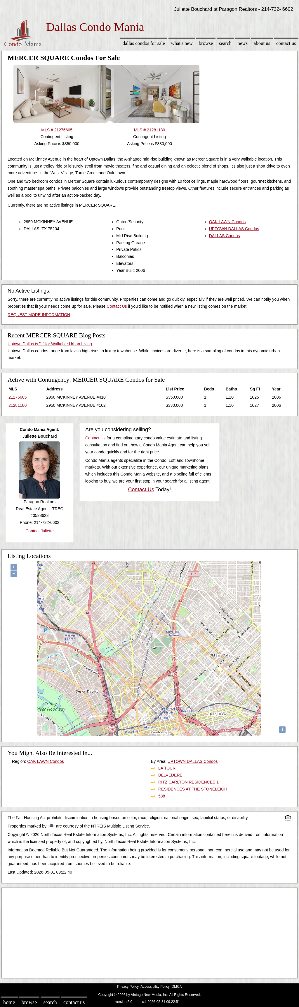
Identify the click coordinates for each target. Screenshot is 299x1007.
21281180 (17, 405)
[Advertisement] (149, 931)
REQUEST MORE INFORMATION (39, 314)
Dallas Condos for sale (144, 43)
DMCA (177, 987)
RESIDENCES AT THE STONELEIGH (192, 789)
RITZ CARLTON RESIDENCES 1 (188, 782)
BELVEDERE (170, 775)
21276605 (17, 397)
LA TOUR (166, 768)
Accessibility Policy (155, 987)
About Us (262, 43)
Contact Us (286, 43)
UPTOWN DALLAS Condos (234, 228)
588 (161, 796)
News (243, 43)
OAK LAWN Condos (227, 221)
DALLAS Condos (224, 235)
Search (225, 43)
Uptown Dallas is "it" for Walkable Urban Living (50, 343)
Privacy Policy (128, 987)
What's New (182, 43)
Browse (206, 43)
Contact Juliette (39, 531)
